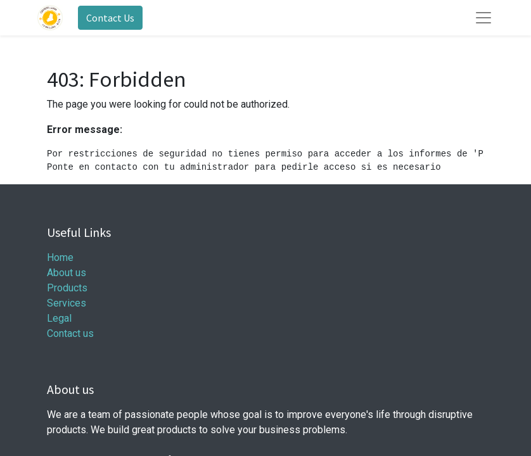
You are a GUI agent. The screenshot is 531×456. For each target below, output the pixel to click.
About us (66, 273)
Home (60, 257)
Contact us (70, 333)
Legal (59, 318)
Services (66, 303)
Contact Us (110, 17)
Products (67, 288)
